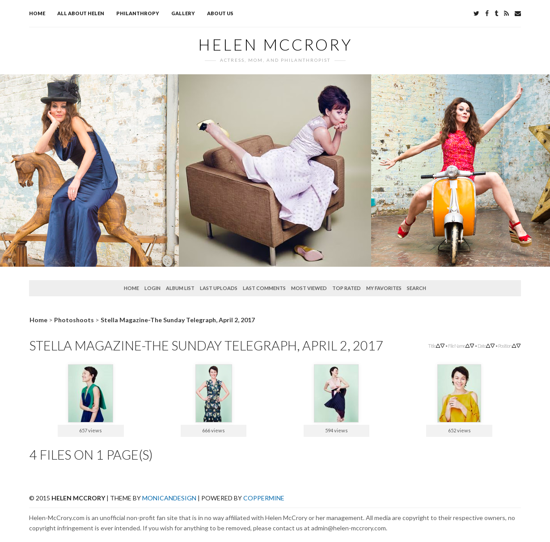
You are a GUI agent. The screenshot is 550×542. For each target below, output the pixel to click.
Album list (180, 288)
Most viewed (309, 288)
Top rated (346, 288)
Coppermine (263, 498)
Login (152, 288)
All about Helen (80, 13)
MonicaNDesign (169, 498)
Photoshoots (74, 320)
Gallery (183, 13)
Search (416, 288)
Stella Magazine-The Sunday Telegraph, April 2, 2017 (178, 320)
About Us (220, 13)
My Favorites (384, 288)
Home (37, 13)
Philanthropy (137, 13)
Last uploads (218, 288)
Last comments (264, 288)
